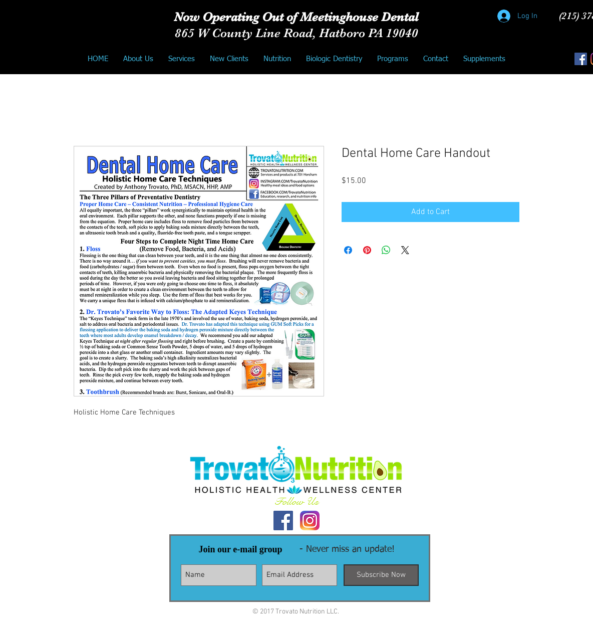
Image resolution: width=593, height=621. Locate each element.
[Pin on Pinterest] (367, 250)
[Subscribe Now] (381, 575)
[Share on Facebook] (348, 250)
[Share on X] (405, 250)
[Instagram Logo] (310, 520)
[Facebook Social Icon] (580, 59)
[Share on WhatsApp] (386, 250)
